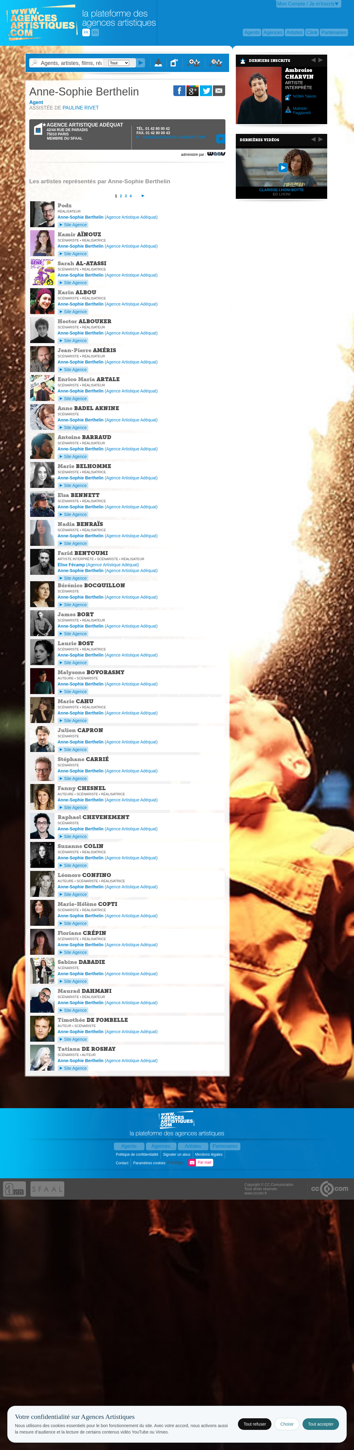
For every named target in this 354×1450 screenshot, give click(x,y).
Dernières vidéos (259, 140)
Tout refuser (254, 1424)
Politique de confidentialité (137, 1154)
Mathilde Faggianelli (302, 110)
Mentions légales (209, 1154)
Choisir (287, 1424)
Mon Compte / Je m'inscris (306, 3)
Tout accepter (321, 1424)
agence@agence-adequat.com (170, 137)
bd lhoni (281, 194)
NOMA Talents (304, 96)
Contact (122, 1163)
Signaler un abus (177, 1154)
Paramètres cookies (149, 1163)
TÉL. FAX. (153, 131)
